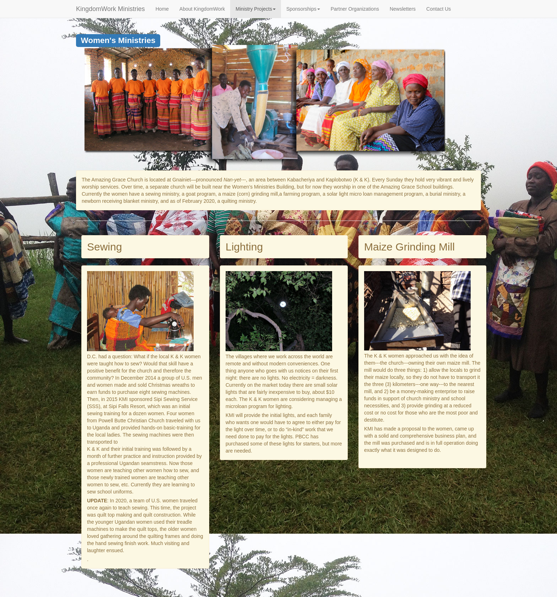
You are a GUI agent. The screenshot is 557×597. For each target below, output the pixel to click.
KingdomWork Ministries (110, 8)
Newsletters (403, 9)
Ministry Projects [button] (256, 9)
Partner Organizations (355, 9)
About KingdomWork (202, 9)
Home (162, 9)
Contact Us (438, 9)
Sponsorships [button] (303, 9)
